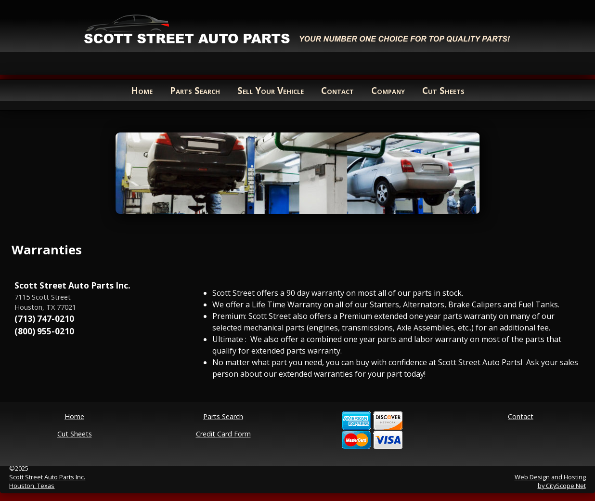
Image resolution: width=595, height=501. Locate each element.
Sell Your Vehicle (270, 90)
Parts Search (195, 90)
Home (142, 90)
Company (388, 90)
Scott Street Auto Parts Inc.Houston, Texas (47, 481)
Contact (337, 90)
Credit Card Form (223, 433)
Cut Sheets (443, 90)
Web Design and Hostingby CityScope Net (550, 481)
